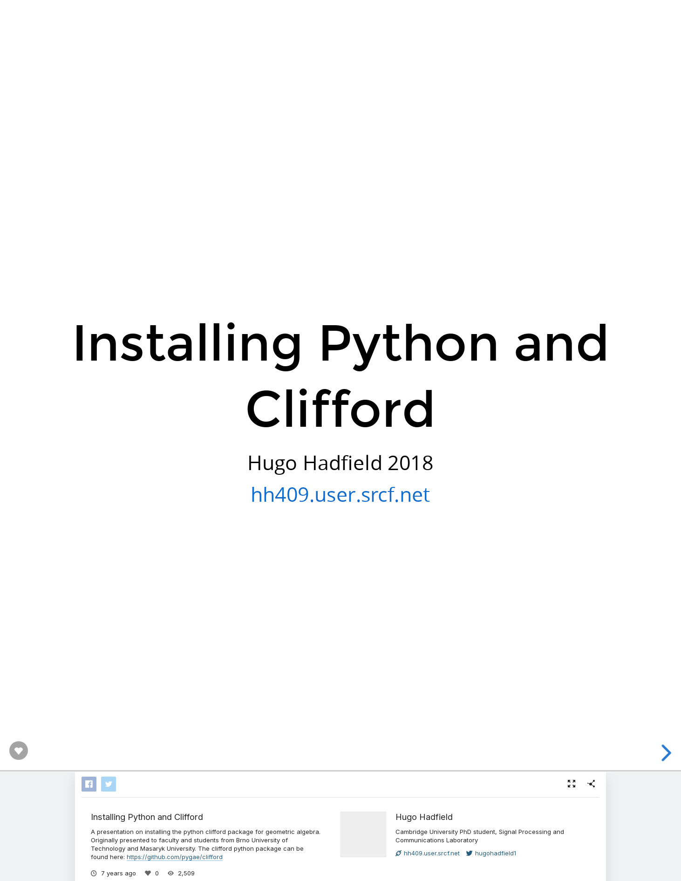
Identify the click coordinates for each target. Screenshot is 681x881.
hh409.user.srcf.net (340, 493)
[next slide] (667, 752)
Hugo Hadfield (424, 817)
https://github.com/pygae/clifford (175, 857)
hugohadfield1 (491, 853)
